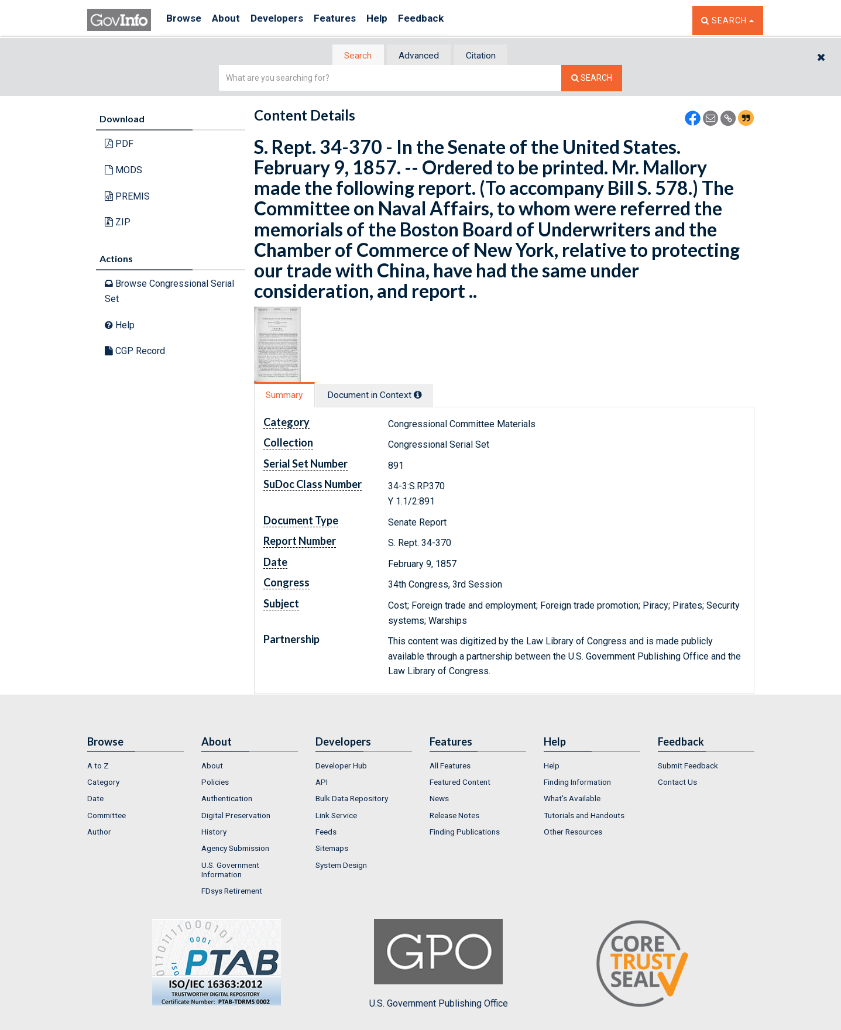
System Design (341, 866)
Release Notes (454, 816)
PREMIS (127, 196)
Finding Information (577, 783)
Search (351, 55)
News (439, 800)
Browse (185, 20)
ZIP (118, 223)
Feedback (450, 20)
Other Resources (573, 832)
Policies (215, 783)
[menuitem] (135, 766)
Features (354, 20)
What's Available (572, 800)
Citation (488, 55)
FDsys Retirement (231, 892)
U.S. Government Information (230, 870)
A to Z (98, 766)
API (321, 783)
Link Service (336, 816)
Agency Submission (235, 849)
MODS (123, 171)
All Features (450, 766)
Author (99, 832)
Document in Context (386, 395)
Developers (290, 20)
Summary (288, 395)
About (233, 20)
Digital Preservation (235, 816)
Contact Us (677, 783)
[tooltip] (430, 395)
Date (95, 800)
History (213, 832)
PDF (119, 144)
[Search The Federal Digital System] (591, 79)
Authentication (226, 800)
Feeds (326, 832)
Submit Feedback (688, 766)
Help (401, 20)
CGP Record (135, 352)
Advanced (419, 55)
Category (103, 783)
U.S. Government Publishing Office (438, 965)
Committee (106, 816)
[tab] (351, 55)
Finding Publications (465, 832)
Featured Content (460, 783)
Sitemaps (331, 849)
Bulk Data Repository (351, 800)
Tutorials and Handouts (584, 816)
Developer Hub (341, 766)
